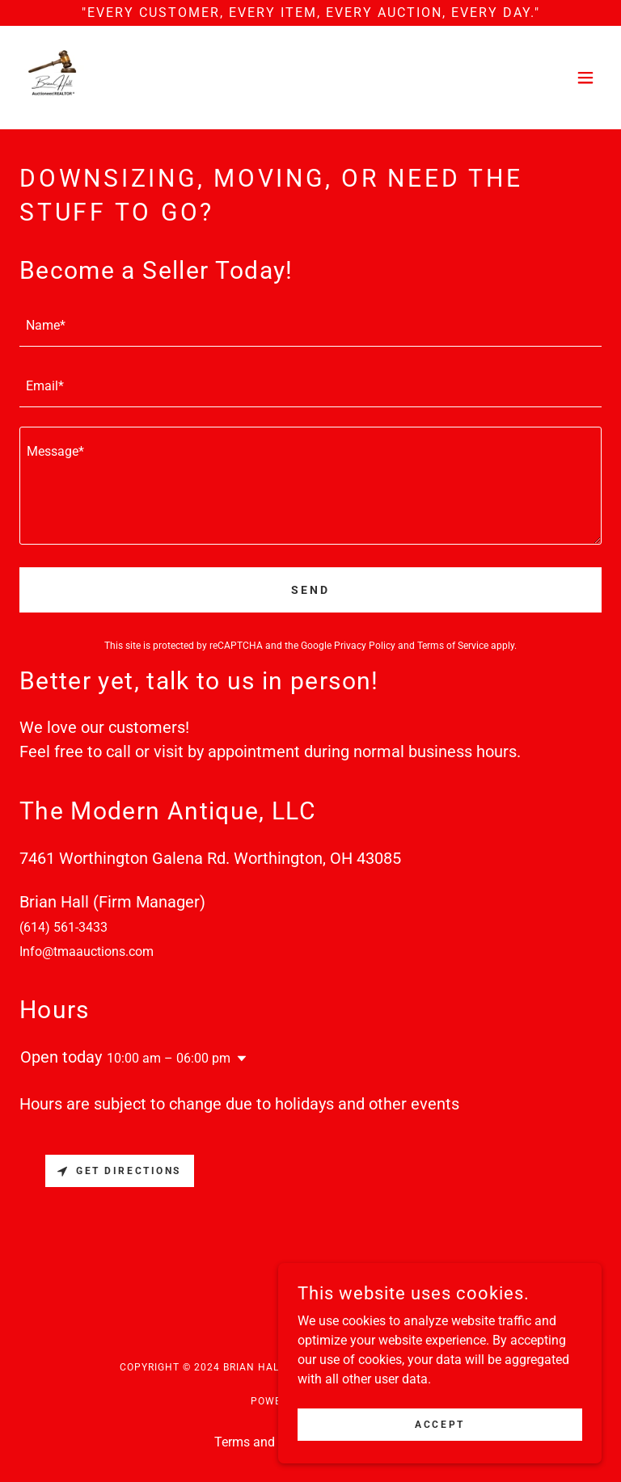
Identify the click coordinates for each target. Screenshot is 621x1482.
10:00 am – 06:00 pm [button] (168, 1058)
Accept (439, 1446)
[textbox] (310, 326)
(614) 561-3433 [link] (63, 927)
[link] (51, 77)
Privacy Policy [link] (364, 645)
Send (310, 589)
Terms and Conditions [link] (277, 1442)
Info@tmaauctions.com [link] (86, 951)
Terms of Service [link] (452, 645)
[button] (585, 77)
